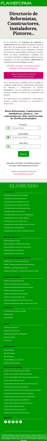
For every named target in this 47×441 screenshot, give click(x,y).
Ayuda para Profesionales (11, 330)
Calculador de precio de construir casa (15, 198)
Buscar (23, 154)
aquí (45, 438)
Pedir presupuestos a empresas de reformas (17, 244)
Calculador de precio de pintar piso (14, 227)
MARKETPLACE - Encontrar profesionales (16, 261)
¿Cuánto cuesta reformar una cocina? (15, 409)
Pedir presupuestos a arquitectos (14, 250)
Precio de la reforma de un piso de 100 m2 (16, 387)
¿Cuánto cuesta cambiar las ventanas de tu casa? (18, 403)
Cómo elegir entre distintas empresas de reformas (19, 393)
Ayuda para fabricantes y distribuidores (15, 334)
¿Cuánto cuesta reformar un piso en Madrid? (17, 370)
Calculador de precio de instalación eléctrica (17, 208)
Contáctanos (8, 340)
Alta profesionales (9, 353)
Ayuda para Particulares (11, 327)
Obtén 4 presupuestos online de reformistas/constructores (23, 75)
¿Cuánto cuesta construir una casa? (14, 380)
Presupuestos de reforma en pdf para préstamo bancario (20, 383)
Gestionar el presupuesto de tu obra (14, 297)
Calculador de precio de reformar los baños (16, 205)
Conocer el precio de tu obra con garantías (16, 284)
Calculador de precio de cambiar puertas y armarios (19, 224)
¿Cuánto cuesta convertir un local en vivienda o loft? (19, 396)
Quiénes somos (8, 314)
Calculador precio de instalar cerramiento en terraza (19, 231)
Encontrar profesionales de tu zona (14, 290)
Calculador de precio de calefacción (14, 211)
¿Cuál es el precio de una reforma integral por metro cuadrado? (22, 390)
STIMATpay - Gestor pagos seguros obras (16, 267)
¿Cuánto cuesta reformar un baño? (14, 406)
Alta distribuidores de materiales (13, 360)
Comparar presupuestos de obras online (16, 293)
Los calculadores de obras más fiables (15, 311)
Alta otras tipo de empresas (12, 363)
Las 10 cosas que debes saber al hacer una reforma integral (21, 377)
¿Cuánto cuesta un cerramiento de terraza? (16, 413)
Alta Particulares (9, 350)
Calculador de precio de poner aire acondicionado (18, 214)
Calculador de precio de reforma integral (16, 195)
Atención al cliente (9, 337)
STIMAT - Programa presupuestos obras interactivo (19, 264)
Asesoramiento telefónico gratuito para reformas (18, 287)
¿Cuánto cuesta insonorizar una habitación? (17, 400)
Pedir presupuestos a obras (12, 240)
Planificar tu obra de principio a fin (14, 281)
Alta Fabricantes (9, 356)
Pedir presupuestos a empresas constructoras (17, 247)
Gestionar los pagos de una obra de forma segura (18, 300)
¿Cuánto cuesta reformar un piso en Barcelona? (18, 374)
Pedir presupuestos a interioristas (14, 253)
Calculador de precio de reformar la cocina (16, 202)
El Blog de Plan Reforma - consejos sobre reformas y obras (21, 271)
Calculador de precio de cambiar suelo (15, 221)
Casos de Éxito (8, 317)
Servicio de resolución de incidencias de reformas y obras (21, 303)
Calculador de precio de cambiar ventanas (16, 218)
